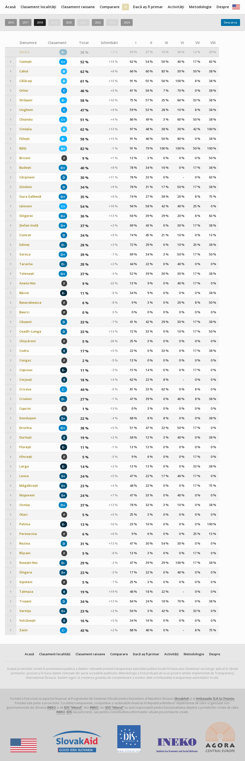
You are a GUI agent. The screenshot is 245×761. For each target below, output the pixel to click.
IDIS (69, 712)
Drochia (25, 428)
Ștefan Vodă (28, 225)
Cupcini (25, 408)
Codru (24, 351)
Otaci (23, 514)
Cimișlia (25, 129)
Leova (24, 476)
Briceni (24, 158)
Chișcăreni (27, 341)
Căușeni (25, 322)
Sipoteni (25, 582)
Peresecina (28, 534)
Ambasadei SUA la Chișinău (215, 699)
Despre (223, 6)
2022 (98, 22)
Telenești (26, 274)
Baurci (24, 312)
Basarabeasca (30, 302)
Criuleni (25, 399)
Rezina (24, 543)
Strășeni (25, 100)
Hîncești (25, 457)
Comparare (110, 6)
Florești (25, 447)
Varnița (25, 611)
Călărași (25, 81)
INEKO (51, 707)
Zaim (23, 630)
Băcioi (24, 293)
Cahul (23, 71)
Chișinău (26, 119)
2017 (25, 22)
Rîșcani (24, 553)
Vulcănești (27, 620)
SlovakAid (181, 699)
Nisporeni (27, 495)
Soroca (24, 254)
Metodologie (200, 6)
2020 (69, 22)
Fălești (24, 139)
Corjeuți (25, 380)
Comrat (25, 235)
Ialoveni (25, 206)
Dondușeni (27, 418)
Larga (24, 466)
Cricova (25, 389)
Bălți (22, 148)
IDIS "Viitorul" (73, 707)
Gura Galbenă (30, 196)
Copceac (26, 370)
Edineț (24, 245)
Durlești (25, 437)
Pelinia (24, 524)
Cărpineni (27, 177)
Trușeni (25, 601)
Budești (25, 168)
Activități (176, 6)
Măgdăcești (28, 486)
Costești (25, 62)
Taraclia (26, 264)
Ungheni (26, 110)
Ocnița (24, 505)
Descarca (230, 22)
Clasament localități (38, 6)
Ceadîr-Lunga (30, 331)
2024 (127, 22)
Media (24, 52)
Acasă (10, 6)
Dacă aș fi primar (148, 6)
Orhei (23, 90)
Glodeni (25, 187)
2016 (11, 22)
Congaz (25, 360)
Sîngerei (26, 216)
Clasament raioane (78, 6)
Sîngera (25, 572)
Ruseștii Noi (28, 563)
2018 (40, 22)
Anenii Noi (27, 283)
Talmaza (26, 592)
